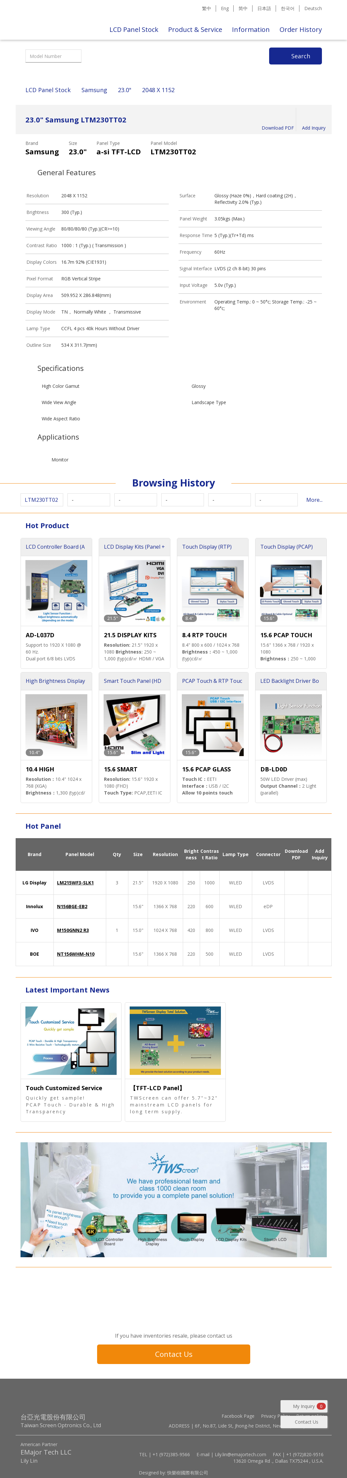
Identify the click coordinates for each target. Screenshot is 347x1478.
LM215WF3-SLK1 (75, 883)
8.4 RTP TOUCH (204, 635)
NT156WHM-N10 (75, 954)
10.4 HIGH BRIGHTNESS (45, 769)
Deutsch (313, 8)
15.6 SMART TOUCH (120, 769)
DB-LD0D (273, 769)
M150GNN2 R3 (73, 930)
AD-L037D (40, 635)
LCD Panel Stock (133, 29)
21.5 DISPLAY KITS (130, 635)
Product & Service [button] (195, 29)
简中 (243, 8)
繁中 (206, 8)
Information (251, 29)
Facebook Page (238, 1416)
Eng (225, 8)
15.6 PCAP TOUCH (286, 635)
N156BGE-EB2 (72, 906)
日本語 (264, 8)
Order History (301, 29)
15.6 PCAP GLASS (206, 769)
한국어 (288, 8)
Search (300, 56)
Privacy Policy (275, 1416)
